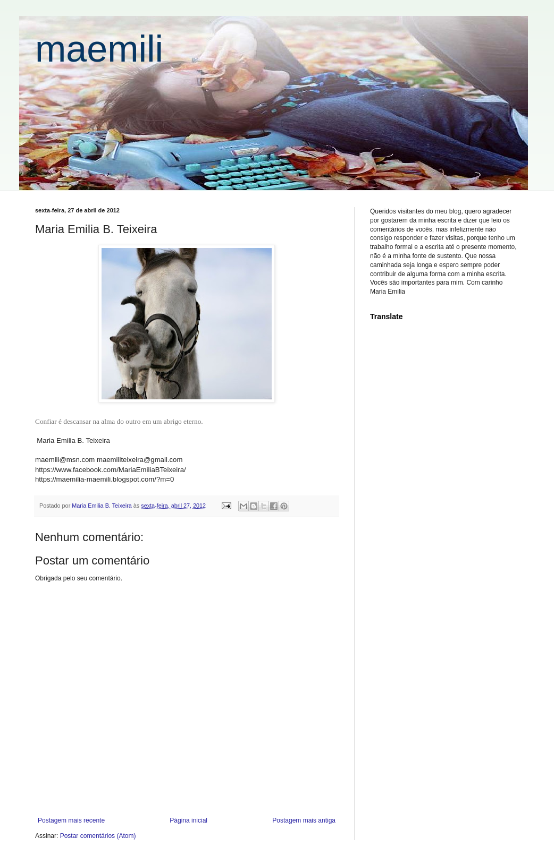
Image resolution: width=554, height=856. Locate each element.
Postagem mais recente (71, 820)
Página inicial (188, 820)
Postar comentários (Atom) (98, 836)
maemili (99, 49)
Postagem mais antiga (303, 820)
